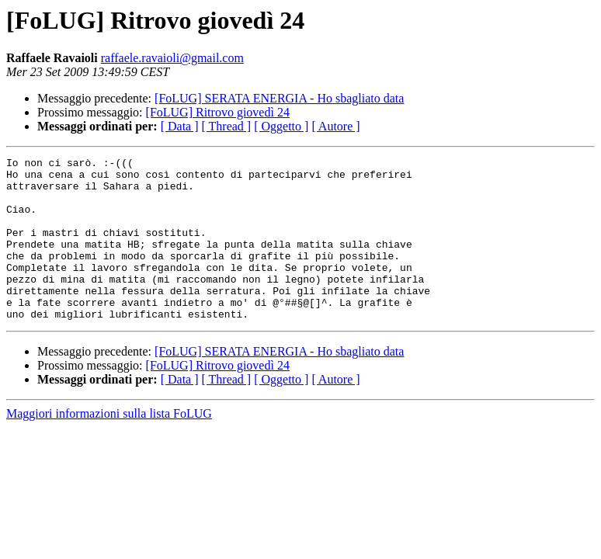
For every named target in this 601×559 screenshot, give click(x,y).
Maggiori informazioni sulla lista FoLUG (109, 446)
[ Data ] (180, 126)
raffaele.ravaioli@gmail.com (172, 57)
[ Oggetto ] (281, 126)
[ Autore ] (335, 126)
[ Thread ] (227, 126)
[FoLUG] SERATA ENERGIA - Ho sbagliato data (279, 98)
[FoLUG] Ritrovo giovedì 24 (218, 112)
